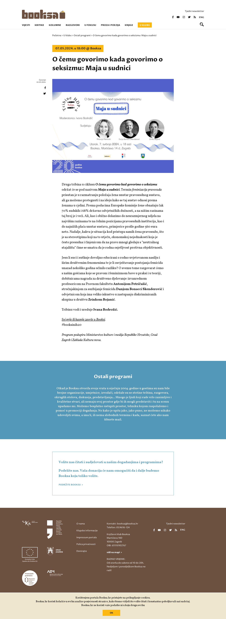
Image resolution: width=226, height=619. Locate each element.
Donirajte (81, 551)
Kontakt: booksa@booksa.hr (122, 523)
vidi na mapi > (114, 552)
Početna (56, 35)
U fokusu (90, 25)
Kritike (39, 25)
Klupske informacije (87, 530)
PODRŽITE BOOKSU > (71, 484)
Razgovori (73, 25)
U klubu (145, 25)
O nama (80, 523)
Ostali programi (82, 35)
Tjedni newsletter (194, 11)
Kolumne (55, 25)
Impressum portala (86, 537)
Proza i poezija (110, 25)
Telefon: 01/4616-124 (118, 527)
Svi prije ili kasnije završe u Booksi (83, 319)
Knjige (129, 25)
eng (201, 17)
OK (111, 612)
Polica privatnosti (86, 544)
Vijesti (26, 25)
